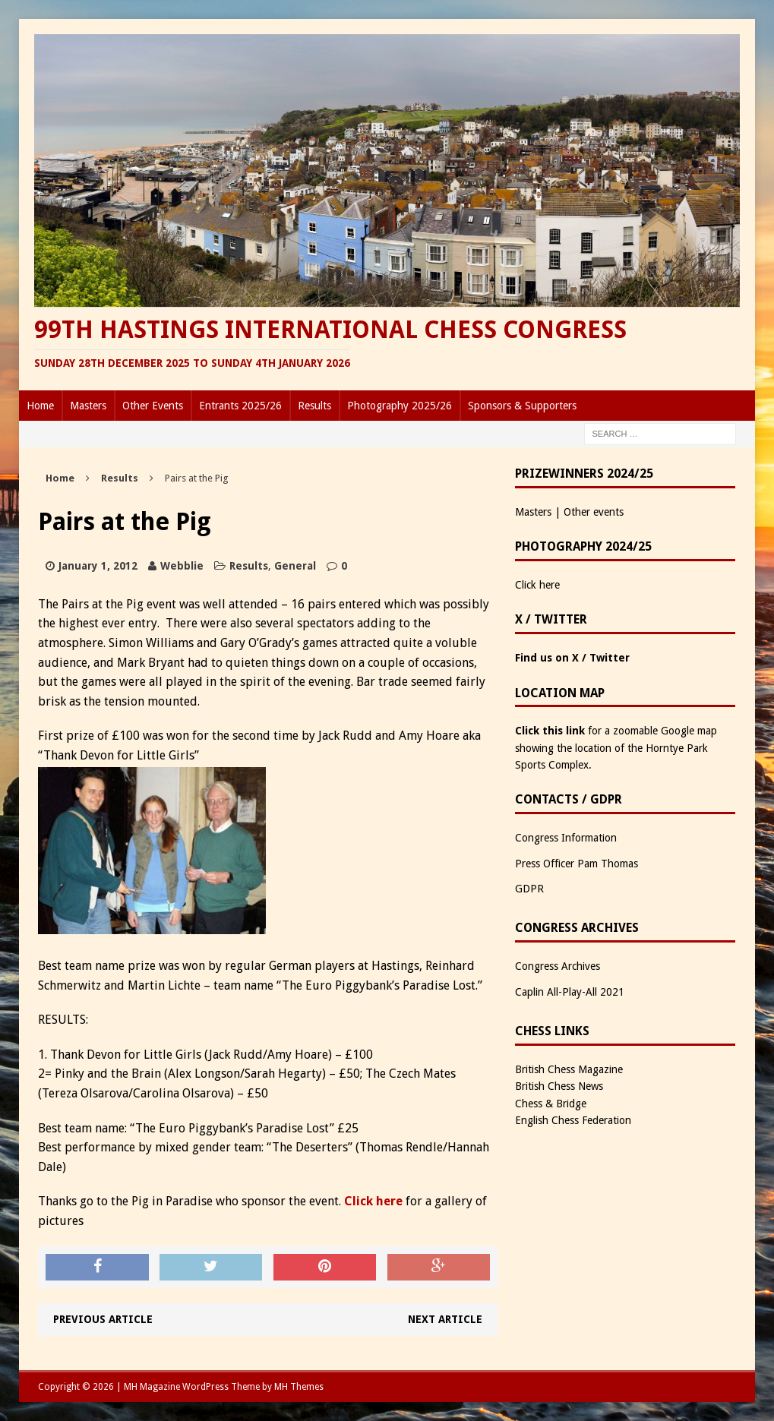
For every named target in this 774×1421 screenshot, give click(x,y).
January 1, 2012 (97, 566)
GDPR (529, 889)
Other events (594, 512)
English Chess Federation (573, 1120)
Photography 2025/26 (399, 405)
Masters (88, 405)
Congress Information (566, 838)
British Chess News (559, 1086)
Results (314, 405)
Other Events (152, 405)
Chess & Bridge (550, 1103)
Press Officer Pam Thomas (576, 863)
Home (40, 405)
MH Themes (299, 1387)
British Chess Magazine (569, 1069)
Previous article (103, 1319)
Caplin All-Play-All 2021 (569, 992)
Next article (445, 1319)
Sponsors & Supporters (522, 405)
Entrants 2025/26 (240, 405)
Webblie (182, 566)
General (295, 566)
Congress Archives (557, 966)
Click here (373, 1201)
